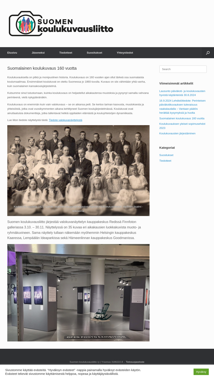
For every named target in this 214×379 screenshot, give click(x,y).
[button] (208, 52)
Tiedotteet (65, 52)
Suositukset (94, 52)
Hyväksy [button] (201, 371)
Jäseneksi (38, 52)
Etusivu (12, 52)
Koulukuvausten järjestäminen (177, 133)
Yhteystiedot (125, 52)
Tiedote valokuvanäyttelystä (65, 120)
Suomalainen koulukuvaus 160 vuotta (181, 118)
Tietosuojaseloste (135, 362)
